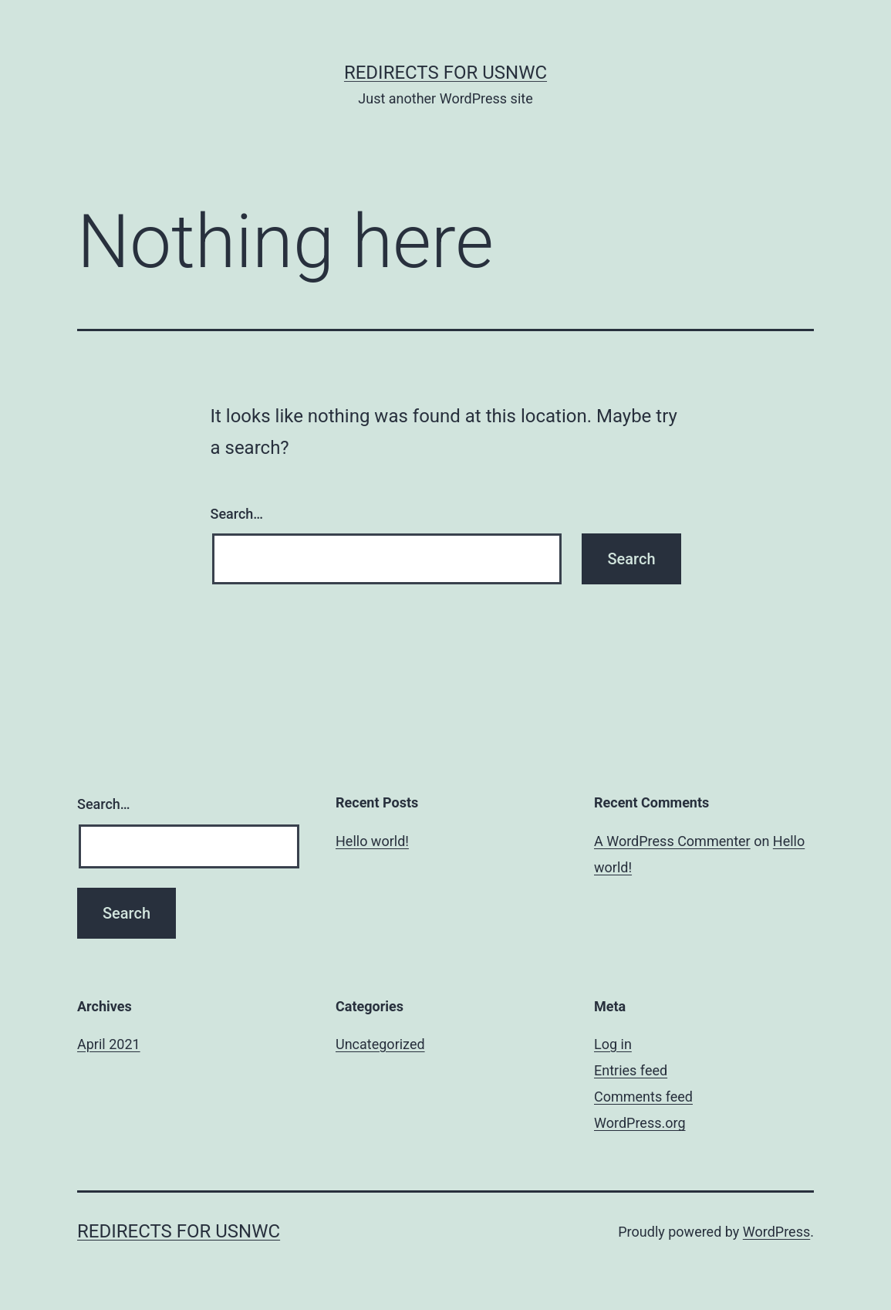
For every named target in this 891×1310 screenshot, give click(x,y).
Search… (237, 514)
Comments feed (643, 1096)
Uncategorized (380, 1044)
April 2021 (108, 1044)
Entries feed (630, 1070)
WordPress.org (640, 1123)
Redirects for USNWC (445, 72)
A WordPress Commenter (672, 841)
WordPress (776, 1232)
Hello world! (372, 841)
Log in (613, 1044)
